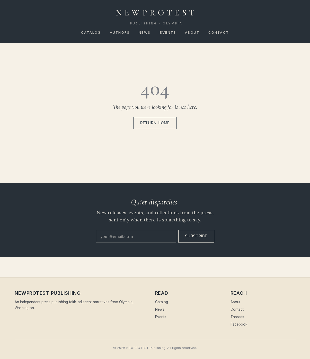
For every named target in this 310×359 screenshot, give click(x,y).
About (192, 32)
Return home (155, 123)
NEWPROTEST (156, 17)
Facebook (239, 324)
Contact (218, 32)
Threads (237, 317)
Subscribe (196, 236)
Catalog (91, 32)
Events (168, 32)
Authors (120, 32)
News (144, 32)
